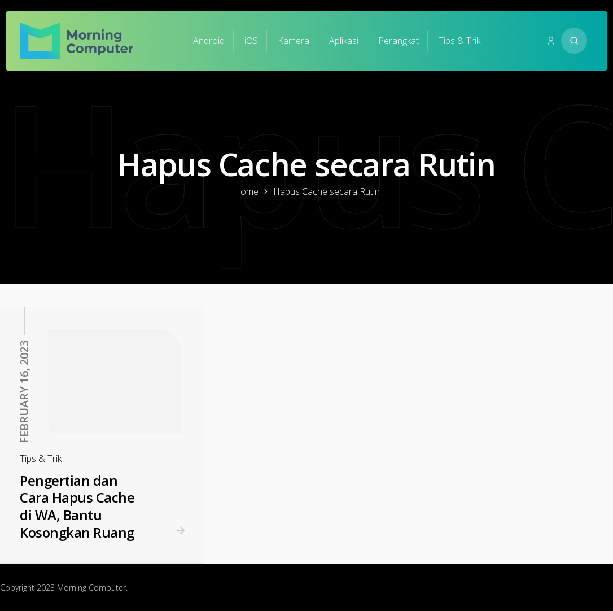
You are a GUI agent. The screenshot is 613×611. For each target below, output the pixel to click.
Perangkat (398, 40)
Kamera (293, 40)
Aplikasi (343, 40)
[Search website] (574, 41)
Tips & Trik (459, 40)
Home (246, 191)
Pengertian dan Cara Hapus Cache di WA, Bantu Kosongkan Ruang (77, 506)
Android (209, 40)
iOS (251, 40)
